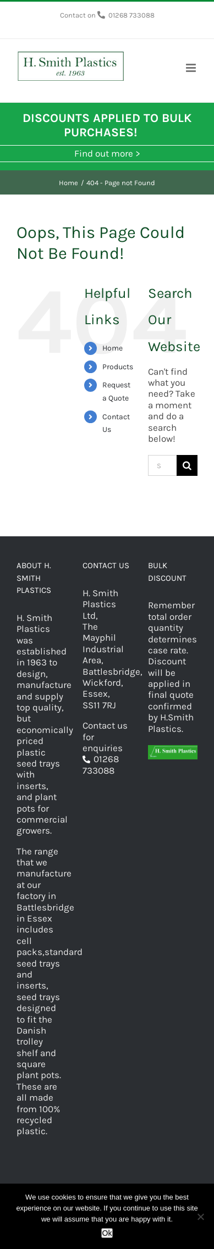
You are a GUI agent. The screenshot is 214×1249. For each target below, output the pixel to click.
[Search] (187, 465)
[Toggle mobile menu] (191, 68)
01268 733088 (131, 15)
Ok (107, 1233)
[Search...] (162, 465)
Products (117, 366)
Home (112, 348)
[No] (200, 1216)
